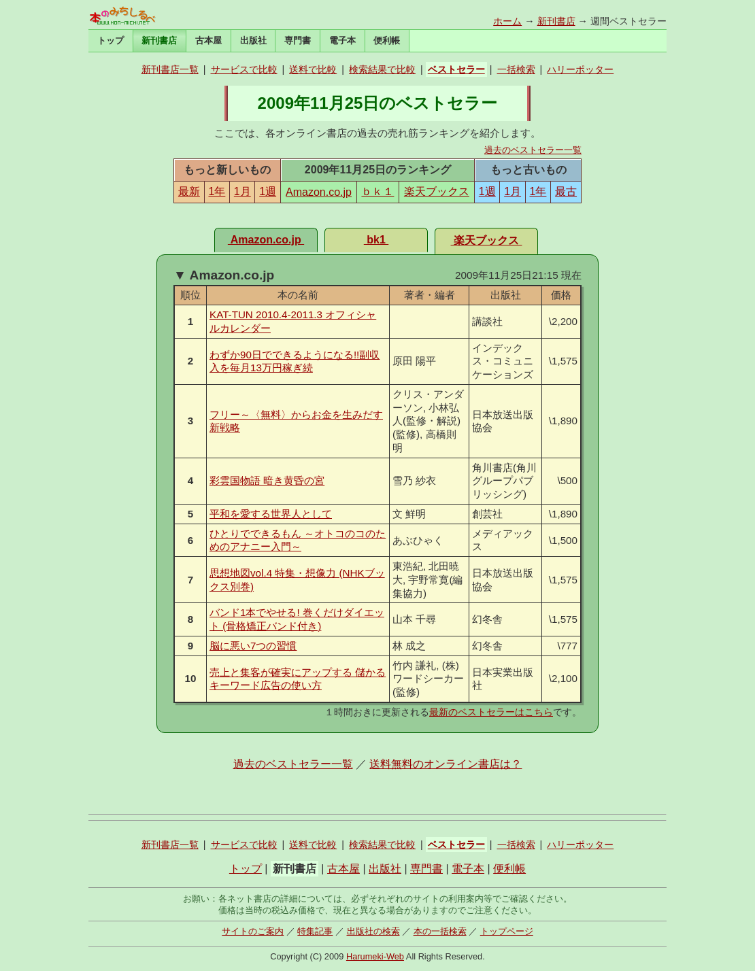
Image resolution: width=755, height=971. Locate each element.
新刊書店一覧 (170, 69)
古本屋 (208, 40)
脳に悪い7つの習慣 (253, 645)
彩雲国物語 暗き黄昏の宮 (266, 480)
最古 (566, 191)
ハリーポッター (580, 69)
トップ (110, 40)
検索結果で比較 (382, 69)
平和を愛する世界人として (270, 513)
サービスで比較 (244, 69)
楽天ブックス (436, 191)
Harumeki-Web (375, 956)
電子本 (342, 40)
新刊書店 (556, 21)
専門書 (297, 40)
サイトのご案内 (253, 931)
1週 (267, 191)
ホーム (507, 21)
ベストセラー (456, 69)
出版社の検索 (373, 931)
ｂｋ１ (377, 191)
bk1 (376, 239)
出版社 (253, 40)
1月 (242, 191)
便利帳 (386, 40)
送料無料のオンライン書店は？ (445, 764)
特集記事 (315, 931)
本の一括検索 (440, 931)
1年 (216, 191)
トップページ (506, 931)
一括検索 (516, 69)
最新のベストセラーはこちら (491, 711)
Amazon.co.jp (319, 192)
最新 (189, 191)
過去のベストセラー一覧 (533, 150)
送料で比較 (313, 69)
